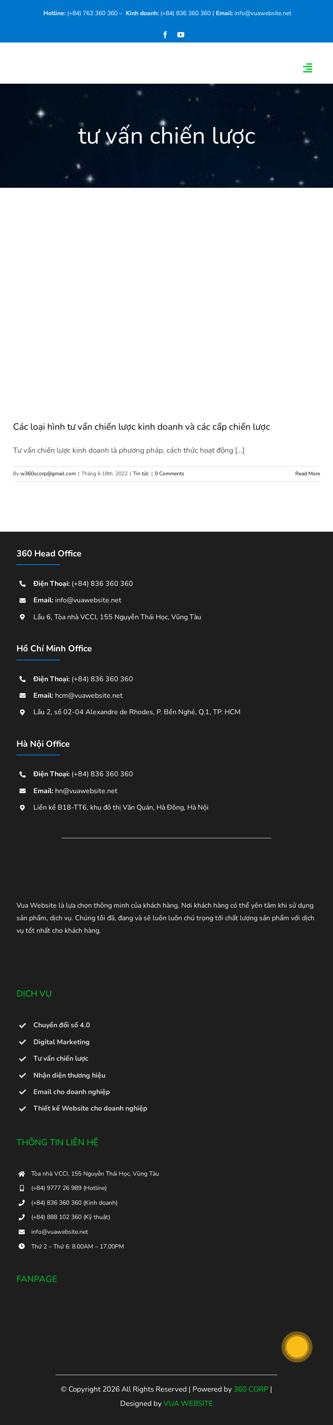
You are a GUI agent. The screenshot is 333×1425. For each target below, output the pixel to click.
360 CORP (251, 1389)
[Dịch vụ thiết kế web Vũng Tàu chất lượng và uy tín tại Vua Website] (59, 864)
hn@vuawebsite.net (86, 791)
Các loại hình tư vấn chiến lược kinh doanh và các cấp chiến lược (141, 427)
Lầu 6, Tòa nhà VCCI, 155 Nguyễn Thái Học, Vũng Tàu (117, 617)
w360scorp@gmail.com (48, 473)
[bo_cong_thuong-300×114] (59, 948)
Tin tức (141, 473)
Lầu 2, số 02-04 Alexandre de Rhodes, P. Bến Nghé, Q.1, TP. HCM (137, 712)
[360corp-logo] (117, 55)
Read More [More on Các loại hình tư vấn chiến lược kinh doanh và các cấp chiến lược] (307, 473)
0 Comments (169, 473)
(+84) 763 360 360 (92, 13)
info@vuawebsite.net (263, 13)
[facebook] (165, 34)
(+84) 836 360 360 (185, 13)
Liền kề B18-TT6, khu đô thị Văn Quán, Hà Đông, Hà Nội (121, 807)
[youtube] (180, 34)
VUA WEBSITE (188, 1404)
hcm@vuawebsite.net (89, 695)
